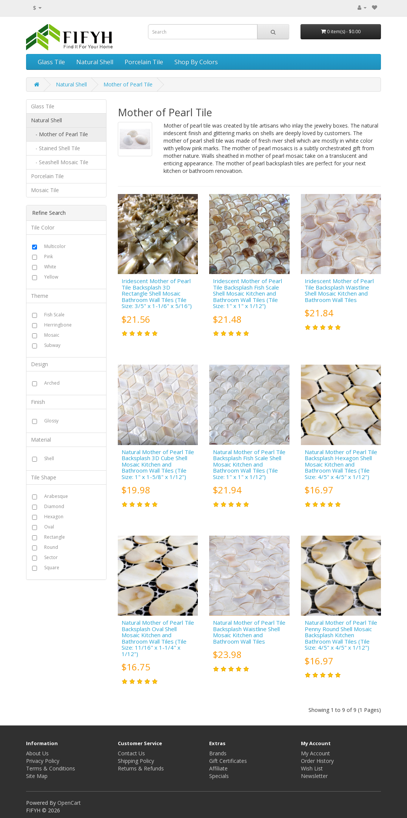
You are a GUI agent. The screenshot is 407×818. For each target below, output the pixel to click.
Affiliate (218, 768)
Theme (39, 295)
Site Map (37, 775)
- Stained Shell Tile (55, 148)
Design (39, 364)
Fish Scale (54, 314)
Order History (317, 760)
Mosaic (51, 335)
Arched (52, 383)
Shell (49, 458)
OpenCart (69, 802)
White (50, 266)
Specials (219, 775)
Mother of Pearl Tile (128, 84)
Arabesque (56, 496)
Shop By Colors (196, 62)
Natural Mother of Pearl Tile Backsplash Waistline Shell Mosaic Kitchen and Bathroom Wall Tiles (249, 632)
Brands (218, 753)
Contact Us (131, 753)
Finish (38, 401)
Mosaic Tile (45, 190)
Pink (48, 256)
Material (41, 439)
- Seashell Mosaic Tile (59, 162)
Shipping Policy (136, 760)
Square (51, 567)
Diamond (54, 506)
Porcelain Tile (144, 62)
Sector (51, 557)
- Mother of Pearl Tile (59, 134)
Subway (52, 345)
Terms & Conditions (50, 768)
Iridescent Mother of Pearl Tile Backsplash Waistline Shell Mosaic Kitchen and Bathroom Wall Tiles (339, 290)
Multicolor (55, 246)
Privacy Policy (42, 760)
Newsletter (314, 775)
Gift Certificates (228, 760)
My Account (315, 753)
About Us (37, 753)
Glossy (51, 420)
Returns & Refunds (141, 768)
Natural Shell (94, 62)
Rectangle (54, 537)
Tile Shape (43, 477)
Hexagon (53, 516)
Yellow (51, 277)
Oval (49, 527)
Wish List (312, 768)
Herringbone (58, 325)
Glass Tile (51, 62)
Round (51, 547)
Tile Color (42, 227)
